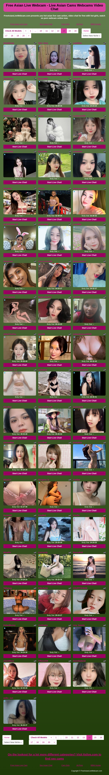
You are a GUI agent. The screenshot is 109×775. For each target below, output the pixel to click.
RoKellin (77, 79)
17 (6, 36)
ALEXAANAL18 (10, 224)
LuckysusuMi (79, 116)
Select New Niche (91, 36)
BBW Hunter (96, 24)
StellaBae (42, 370)
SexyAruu (8, 261)
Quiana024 (78, 407)
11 (47, 31)
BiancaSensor (79, 261)
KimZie (76, 515)
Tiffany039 (43, 661)
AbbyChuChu (9, 334)
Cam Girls (65, 24)
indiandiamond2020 (82, 334)
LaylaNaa (77, 43)
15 (70, 31)
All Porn (79, 24)
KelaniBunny (9, 625)
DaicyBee (42, 151)
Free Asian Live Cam (19, 24)
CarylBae (42, 442)
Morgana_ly (43, 480)
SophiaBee (8, 79)
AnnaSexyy (8, 43)
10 (41, 31)
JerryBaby (8, 151)
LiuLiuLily (43, 552)
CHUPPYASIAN (80, 588)
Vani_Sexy (43, 43)
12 (52, 31)
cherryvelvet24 (45, 261)
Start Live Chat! (19, 74)
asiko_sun (8, 698)
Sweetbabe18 (79, 661)
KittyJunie (43, 588)
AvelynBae (43, 224)
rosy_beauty (79, 625)
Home (86, 31)
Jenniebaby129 (45, 407)
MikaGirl (7, 480)
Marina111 (8, 116)
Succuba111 (9, 297)
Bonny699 (43, 79)
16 (75, 31)
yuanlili (41, 334)
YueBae (76, 480)
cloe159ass (8, 661)
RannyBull (78, 552)
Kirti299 (76, 297)
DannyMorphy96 (80, 370)
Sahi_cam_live (10, 370)
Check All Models (13, 31)
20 (23, 36)
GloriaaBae (8, 442)
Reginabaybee (45, 297)
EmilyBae (77, 442)
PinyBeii (42, 515)
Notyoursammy (80, 188)
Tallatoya (7, 588)
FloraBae (7, 188)
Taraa (40, 116)
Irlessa (41, 188)
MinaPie (7, 552)
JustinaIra (43, 625)
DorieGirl (7, 515)
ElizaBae (7, 407)
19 (18, 36)
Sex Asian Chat (46, 24)
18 (12, 36)
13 (58, 31)
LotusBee (77, 151)
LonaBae (77, 224)
